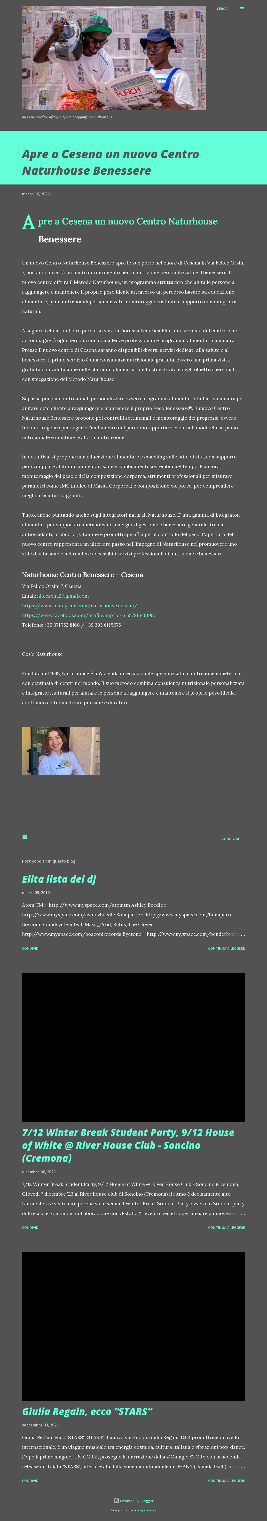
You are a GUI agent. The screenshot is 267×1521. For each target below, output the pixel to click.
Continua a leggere (226, 948)
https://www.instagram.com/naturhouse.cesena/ (79, 605)
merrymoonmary (146, 1510)
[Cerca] (222, 9)
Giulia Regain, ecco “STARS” (87, 1411)
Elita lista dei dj (59, 879)
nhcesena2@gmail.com (63, 596)
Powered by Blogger (133, 1500)
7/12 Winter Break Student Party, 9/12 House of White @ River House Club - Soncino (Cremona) (128, 1145)
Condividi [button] (230, 838)
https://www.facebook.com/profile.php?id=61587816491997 (89, 615)
